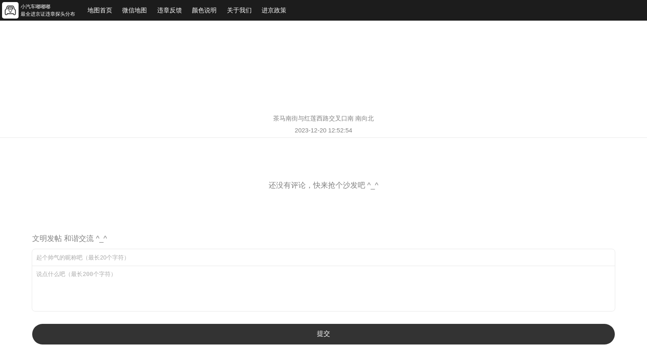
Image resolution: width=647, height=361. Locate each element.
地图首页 (99, 10)
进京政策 (274, 10)
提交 (323, 333)
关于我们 (239, 10)
